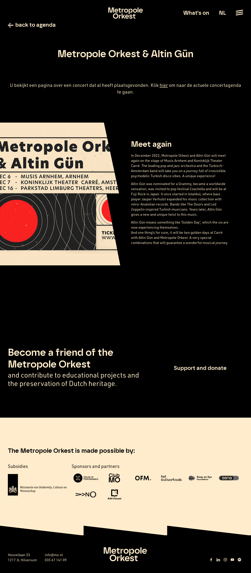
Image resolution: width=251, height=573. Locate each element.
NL (222, 13)
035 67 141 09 (56, 559)
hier (164, 85)
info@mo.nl (54, 554)
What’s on (196, 13)
